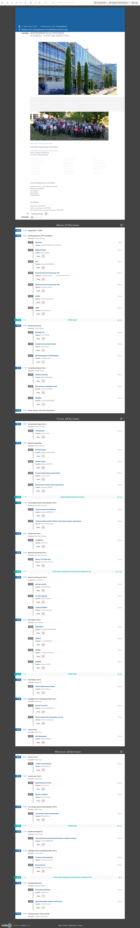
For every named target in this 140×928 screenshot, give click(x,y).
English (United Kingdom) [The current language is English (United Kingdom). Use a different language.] (120, 3)
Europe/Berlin (101, 3)
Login (136, 3)
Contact (64, 925)
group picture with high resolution (41, 143)
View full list (38, 216)
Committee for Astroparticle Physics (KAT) (44, 150)
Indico (23, 925)
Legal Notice (72, 925)
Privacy (79, 925)
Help (59, 925)
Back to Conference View (66, 3)
